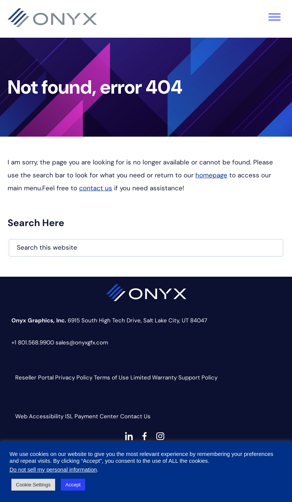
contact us (95, 188)
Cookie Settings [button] (33, 485)
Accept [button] (73, 485)
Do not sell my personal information (53, 470)
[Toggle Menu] (274, 17)
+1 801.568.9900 (32, 342)
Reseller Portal (34, 377)
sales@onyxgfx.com (82, 342)
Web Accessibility (39, 416)
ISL (69, 416)
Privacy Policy (73, 377)
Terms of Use (111, 377)
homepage (211, 175)
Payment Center (97, 416)
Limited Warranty (153, 377)
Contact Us (135, 416)
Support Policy (197, 377)
